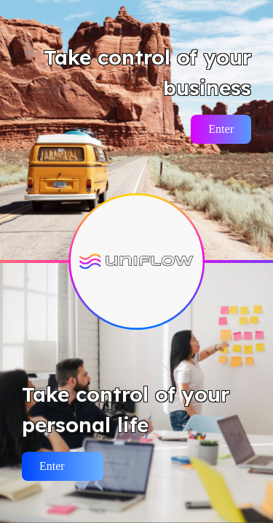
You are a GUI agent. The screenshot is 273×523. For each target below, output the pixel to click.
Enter (221, 129)
